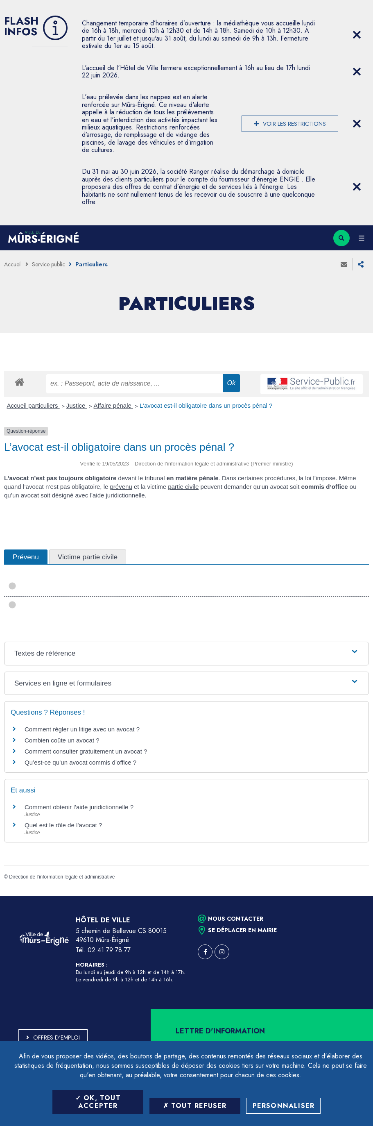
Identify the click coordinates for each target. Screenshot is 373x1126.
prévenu (121, 486)
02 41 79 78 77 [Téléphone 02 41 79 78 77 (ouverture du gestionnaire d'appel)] (109, 950)
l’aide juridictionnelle (117, 495)
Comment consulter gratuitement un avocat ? (86, 751)
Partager (361, 264)
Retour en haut (352, 896)
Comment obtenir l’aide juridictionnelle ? (79, 807)
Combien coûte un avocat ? (62, 740)
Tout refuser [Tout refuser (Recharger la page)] (195, 1105)
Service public (48, 264)
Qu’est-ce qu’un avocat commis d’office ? (80, 762)
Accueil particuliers (33, 405)
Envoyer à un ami (344, 264)
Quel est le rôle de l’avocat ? (63, 825)
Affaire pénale (113, 405)
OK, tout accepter (98, 1101)
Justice (76, 405)
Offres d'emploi (56, 1037)
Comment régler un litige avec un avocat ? (82, 729)
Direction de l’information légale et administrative (62, 877)
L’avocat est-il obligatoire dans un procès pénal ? (206, 405)
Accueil (13, 264)
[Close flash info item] (356, 35)
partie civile (183, 486)
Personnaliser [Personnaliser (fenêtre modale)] (284, 1105)
